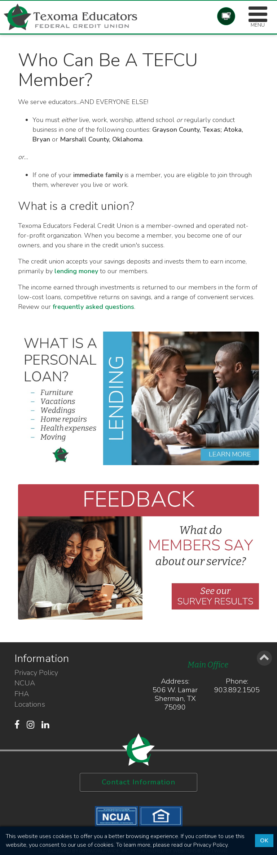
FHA (21, 694)
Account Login (226, 16)
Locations (29, 704)
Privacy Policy (36, 673)
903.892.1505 (237, 690)
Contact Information (139, 782)
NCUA (24, 683)
